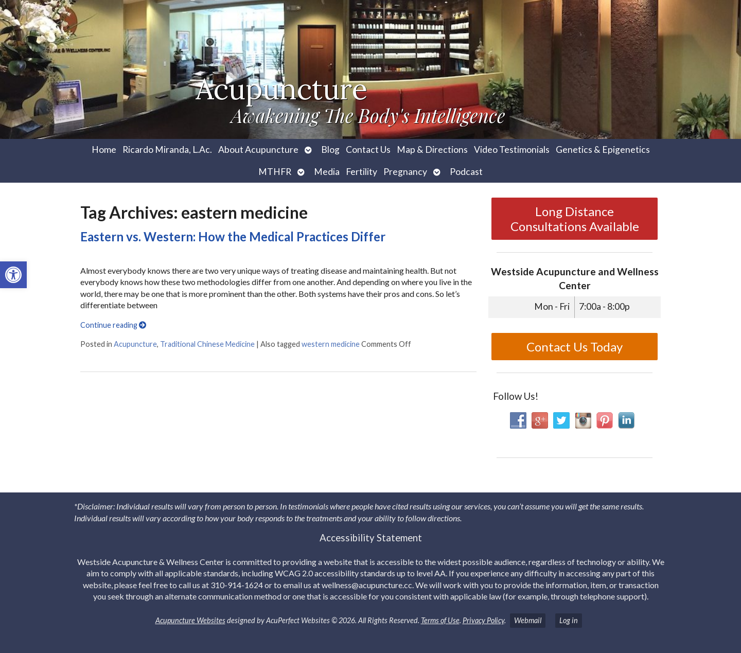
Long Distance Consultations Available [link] (574, 219)
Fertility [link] (361, 171)
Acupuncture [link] (135, 344)
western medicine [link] (331, 344)
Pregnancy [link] (405, 171)
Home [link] (104, 149)
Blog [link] (330, 149)
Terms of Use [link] (440, 620)
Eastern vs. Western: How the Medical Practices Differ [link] (232, 236)
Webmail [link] (527, 620)
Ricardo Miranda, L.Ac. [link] (167, 149)
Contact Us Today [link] (574, 346)
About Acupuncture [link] (258, 149)
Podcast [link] (466, 171)
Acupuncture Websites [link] (190, 620)
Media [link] (327, 171)
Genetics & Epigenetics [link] (603, 149)
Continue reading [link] (113, 325)
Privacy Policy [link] (483, 620)
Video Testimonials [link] (512, 149)
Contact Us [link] (368, 149)
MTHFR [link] (274, 171)
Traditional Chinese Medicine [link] (207, 344)
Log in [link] (568, 620)
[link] (13, 274)
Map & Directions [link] (432, 149)
